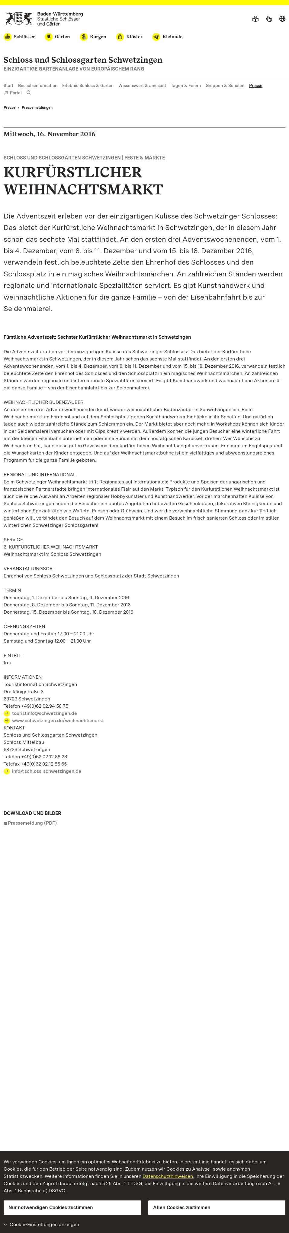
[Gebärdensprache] (269, 19)
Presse (255, 85)
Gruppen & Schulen (225, 85)
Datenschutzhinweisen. (168, 1176)
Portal (13, 93)
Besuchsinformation (37, 85)
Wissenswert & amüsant (142, 85)
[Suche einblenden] (29, 92)
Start (8, 85)
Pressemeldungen (37, 107)
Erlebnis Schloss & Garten (88, 85)
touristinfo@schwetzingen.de (44, 713)
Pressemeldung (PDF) (32, 823)
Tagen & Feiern (186, 85)
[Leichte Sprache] (255, 19)
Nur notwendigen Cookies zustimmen (50, 1207)
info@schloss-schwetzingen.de (46, 771)
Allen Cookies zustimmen (181, 1207)
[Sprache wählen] (282, 19)
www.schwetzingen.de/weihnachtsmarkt (58, 720)
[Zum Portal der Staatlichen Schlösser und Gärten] (43, 19)
